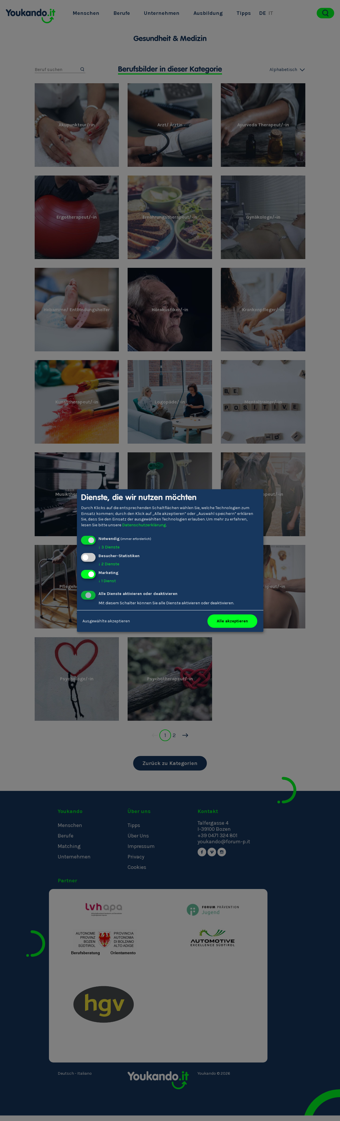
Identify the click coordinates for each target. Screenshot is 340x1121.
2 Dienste (108, 564)
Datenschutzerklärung (144, 525)
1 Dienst (107, 580)
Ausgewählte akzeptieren (106, 621)
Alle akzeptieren (232, 621)
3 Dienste (108, 547)
